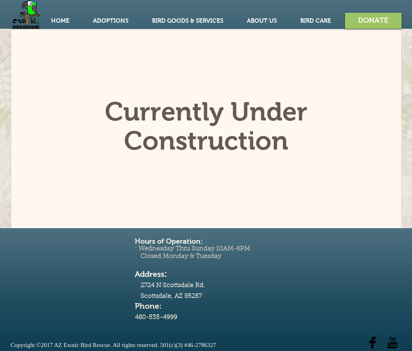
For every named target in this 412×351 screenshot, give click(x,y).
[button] (373, 21)
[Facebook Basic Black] (372, 343)
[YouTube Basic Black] (392, 343)
